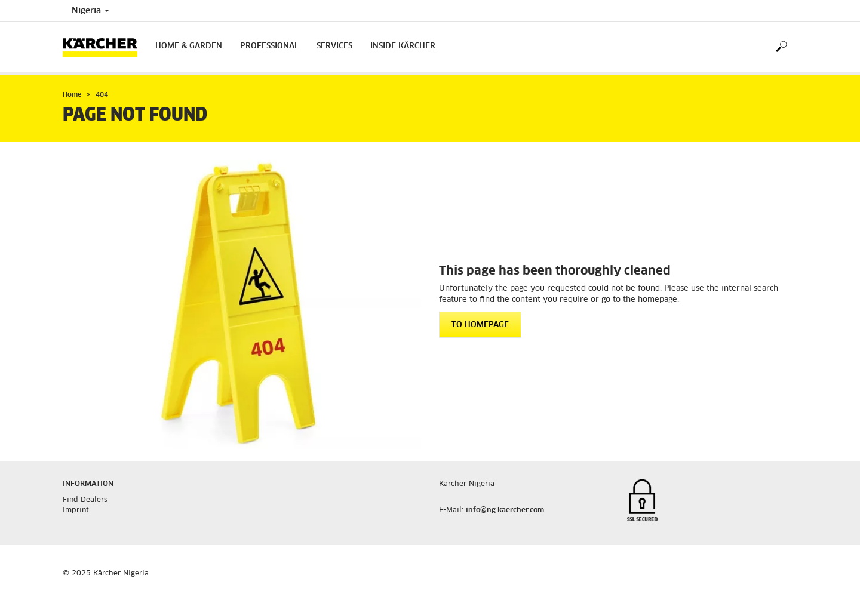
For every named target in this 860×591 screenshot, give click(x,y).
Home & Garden (188, 46)
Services (334, 46)
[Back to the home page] (104, 46)
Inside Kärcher (402, 46)
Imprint (76, 510)
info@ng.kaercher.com (505, 510)
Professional (269, 46)
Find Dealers (85, 500)
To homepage (480, 325)
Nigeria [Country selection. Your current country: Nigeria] (90, 11)
